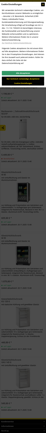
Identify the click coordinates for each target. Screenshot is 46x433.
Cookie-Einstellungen (23, 83)
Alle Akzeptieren (23, 73)
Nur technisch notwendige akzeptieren (23, 79)
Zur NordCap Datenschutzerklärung (16, 43)
